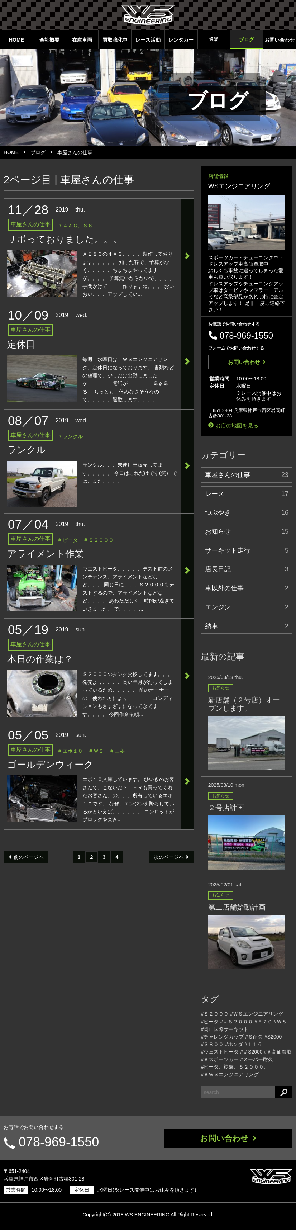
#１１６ (253, 1044)
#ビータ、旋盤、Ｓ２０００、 (235, 1067)
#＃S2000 (251, 1052)
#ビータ (210, 1022)
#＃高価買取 (278, 1052)
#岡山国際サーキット (225, 1029)
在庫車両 (82, 40)
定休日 (21, 344)
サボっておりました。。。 (64, 239)
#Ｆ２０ (263, 1022)
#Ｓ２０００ (215, 1014)
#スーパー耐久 (256, 1059)
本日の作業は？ (40, 659)
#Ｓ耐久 (254, 1037)
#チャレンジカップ (222, 1037)
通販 (213, 39)
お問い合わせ (279, 40)
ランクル (26, 449)
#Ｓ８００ (212, 1044)
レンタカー (181, 40)
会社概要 (49, 40)
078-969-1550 (58, 1142)
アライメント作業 (45, 553)
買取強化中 (115, 40)
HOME (16, 40)
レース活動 (148, 40)
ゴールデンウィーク (50, 764)
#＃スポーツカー (220, 1059)
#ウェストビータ (220, 1052)
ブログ (246, 39)
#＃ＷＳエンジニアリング (230, 1074)
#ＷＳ (280, 1022)
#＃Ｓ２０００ (236, 1022)
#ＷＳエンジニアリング (256, 1014)
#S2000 (273, 1037)
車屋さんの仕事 (74, 152)
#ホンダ (234, 1044)
